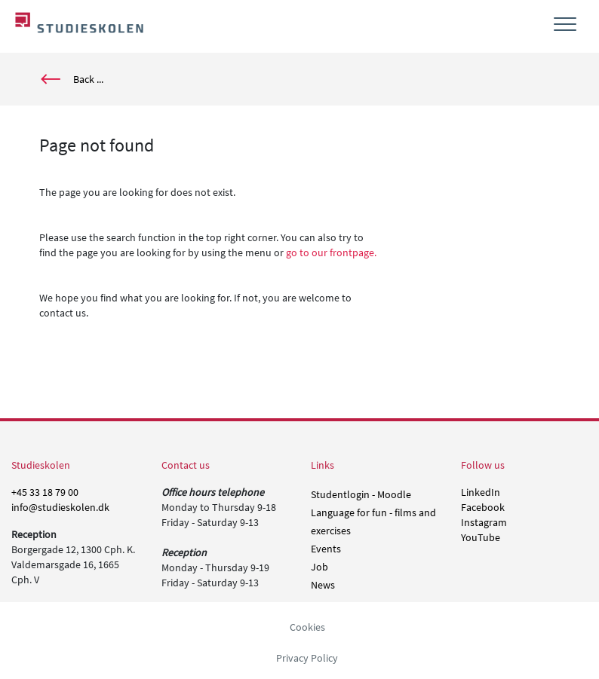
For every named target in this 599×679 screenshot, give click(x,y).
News (323, 585)
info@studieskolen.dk (60, 507)
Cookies (307, 627)
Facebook (483, 507)
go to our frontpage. (331, 252)
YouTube (480, 537)
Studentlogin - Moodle (361, 494)
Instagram (484, 522)
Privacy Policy (307, 658)
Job (319, 566)
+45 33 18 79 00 (44, 492)
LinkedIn (480, 492)
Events (326, 548)
